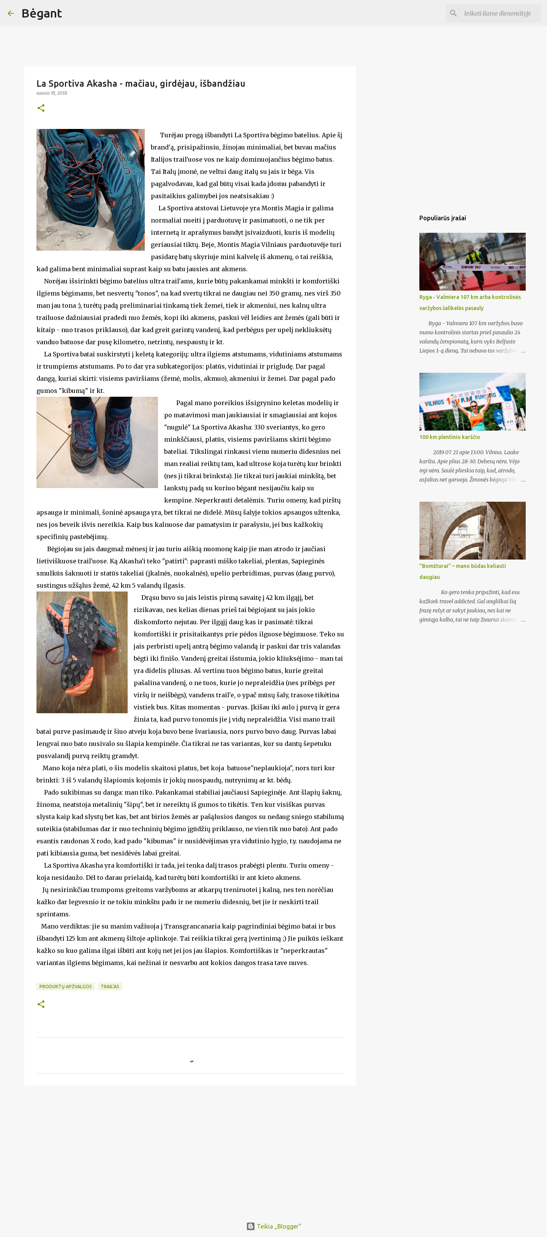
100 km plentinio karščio (449, 437)
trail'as (110, 986)
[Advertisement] (190, 1150)
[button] (41, 108)
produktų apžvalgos (66, 986)
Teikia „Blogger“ (273, 1226)
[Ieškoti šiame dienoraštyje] (501, 13)
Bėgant (41, 13)
